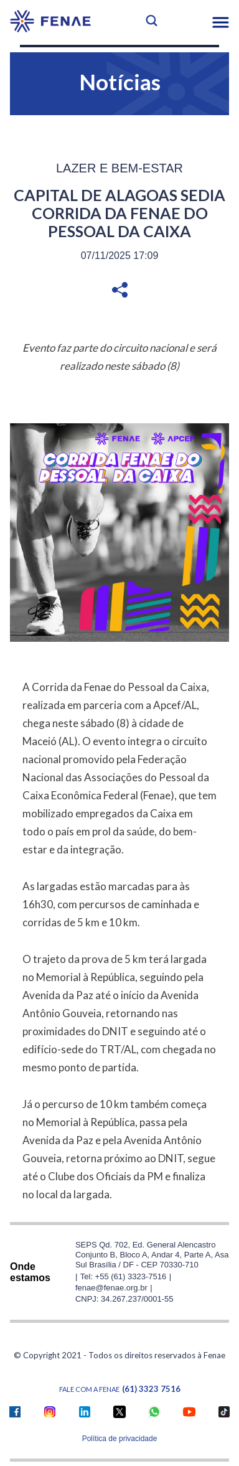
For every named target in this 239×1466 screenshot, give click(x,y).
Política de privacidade (119, 1438)
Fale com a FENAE (119, 1389)
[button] (220, 22)
